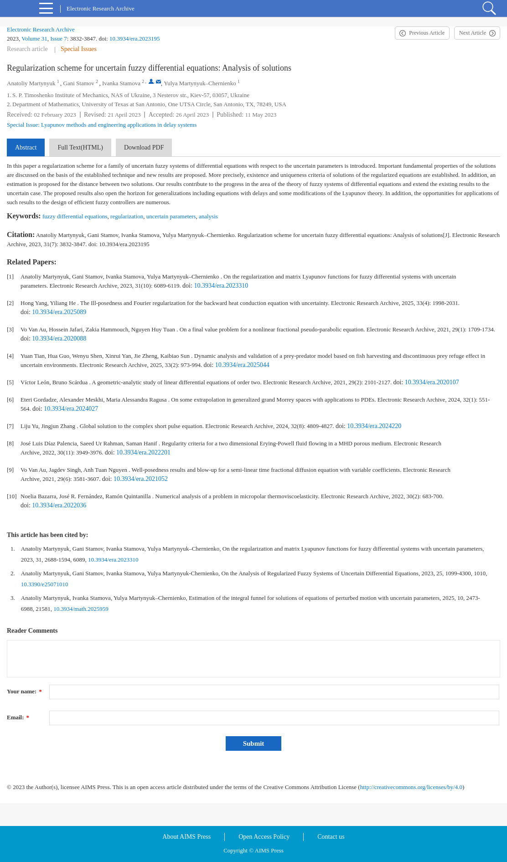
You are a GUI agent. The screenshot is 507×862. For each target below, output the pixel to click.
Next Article (472, 33)
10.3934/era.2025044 (242, 364)
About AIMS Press (186, 836)
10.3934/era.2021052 (141, 478)
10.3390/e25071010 (44, 584)
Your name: (24, 691)
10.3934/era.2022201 (143, 452)
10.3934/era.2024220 (374, 426)
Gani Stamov (78, 83)
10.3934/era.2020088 (59, 338)
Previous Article (427, 33)
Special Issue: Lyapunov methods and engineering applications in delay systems (102, 124)
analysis (208, 216)
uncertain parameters (171, 216)
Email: (18, 717)
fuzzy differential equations (75, 216)
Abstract (25, 147)
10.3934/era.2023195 (134, 38)
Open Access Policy (264, 836)
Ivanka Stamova (121, 83)
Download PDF (144, 147)
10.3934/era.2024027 (71, 408)
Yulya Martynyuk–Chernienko (200, 83)
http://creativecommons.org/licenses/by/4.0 (411, 787)
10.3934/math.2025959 (81, 608)
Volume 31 (34, 38)
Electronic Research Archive (41, 29)
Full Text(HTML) (80, 147)
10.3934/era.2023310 (221, 285)
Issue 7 (58, 38)
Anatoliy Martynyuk (31, 83)
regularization (126, 216)
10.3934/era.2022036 (59, 505)
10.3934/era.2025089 (59, 312)
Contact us (331, 836)
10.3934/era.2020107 (432, 382)
